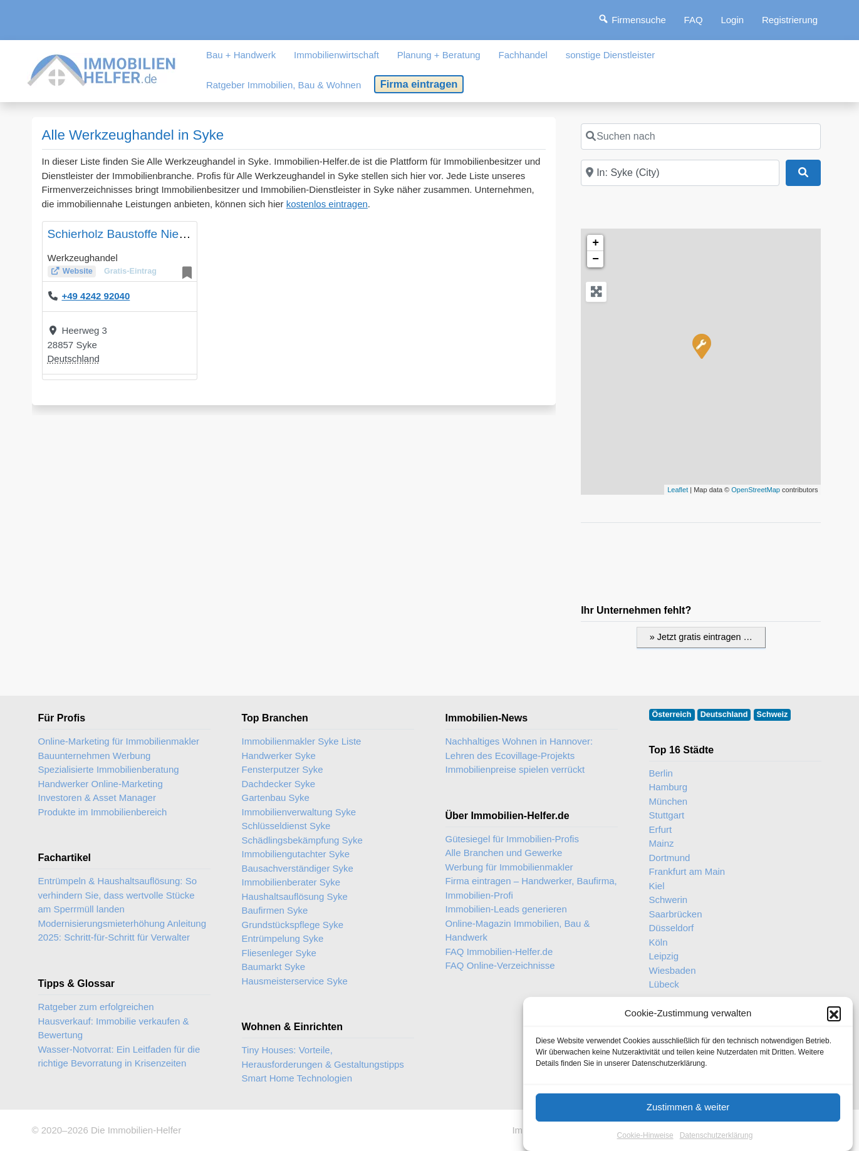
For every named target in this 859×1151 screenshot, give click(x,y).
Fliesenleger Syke (279, 952)
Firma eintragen (419, 84)
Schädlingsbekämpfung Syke (302, 840)
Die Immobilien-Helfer (136, 1130)
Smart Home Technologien (297, 1078)
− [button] (595, 259)
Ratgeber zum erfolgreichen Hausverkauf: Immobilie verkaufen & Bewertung (113, 1020)
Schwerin (668, 899)
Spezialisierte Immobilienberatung (108, 769)
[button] (834, 1047)
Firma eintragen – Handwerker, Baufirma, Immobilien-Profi (531, 888)
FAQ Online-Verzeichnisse (500, 965)
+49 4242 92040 (95, 296)
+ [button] (595, 242)
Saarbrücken (675, 914)
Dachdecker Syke (279, 783)
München (668, 801)
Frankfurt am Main (687, 871)
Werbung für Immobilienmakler (509, 867)
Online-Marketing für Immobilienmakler (119, 741)
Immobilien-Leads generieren (506, 909)
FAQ (693, 19)
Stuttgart (667, 815)
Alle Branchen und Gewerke (504, 852)
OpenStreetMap (755, 489)
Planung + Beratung (439, 54)
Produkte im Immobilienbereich (102, 812)
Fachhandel (522, 54)
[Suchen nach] (701, 136)
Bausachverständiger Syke (297, 868)
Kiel (657, 885)
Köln (658, 942)
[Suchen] (803, 173)
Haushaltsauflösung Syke (295, 896)
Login (732, 19)
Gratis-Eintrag (130, 271)
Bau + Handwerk (241, 54)
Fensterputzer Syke (282, 769)
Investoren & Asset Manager (97, 797)
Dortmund (669, 857)
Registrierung (790, 19)
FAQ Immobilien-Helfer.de (499, 951)
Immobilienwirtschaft (336, 54)
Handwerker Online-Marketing (100, 783)
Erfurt (660, 829)
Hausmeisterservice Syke (295, 981)
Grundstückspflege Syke (293, 924)
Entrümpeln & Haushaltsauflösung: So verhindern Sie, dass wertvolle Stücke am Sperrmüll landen (117, 894)
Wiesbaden (672, 970)
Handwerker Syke (279, 755)
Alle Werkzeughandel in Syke (133, 135)
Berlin (661, 773)
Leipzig (664, 956)
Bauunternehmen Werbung (94, 755)
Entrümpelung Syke (283, 938)
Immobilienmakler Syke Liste (302, 741)
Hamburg (668, 787)
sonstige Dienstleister (610, 54)
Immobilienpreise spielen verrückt (515, 769)
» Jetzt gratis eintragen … (701, 637)
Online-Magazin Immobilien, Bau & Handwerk (517, 930)
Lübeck (664, 984)
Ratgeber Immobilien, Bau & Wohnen (283, 85)
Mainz (661, 843)
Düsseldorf (671, 927)
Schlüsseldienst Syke (286, 825)
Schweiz (772, 714)
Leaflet (677, 489)
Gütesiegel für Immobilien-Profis (512, 839)
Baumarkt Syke (274, 966)
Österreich (672, 714)
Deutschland (74, 358)
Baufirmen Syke (275, 910)
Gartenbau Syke (276, 797)
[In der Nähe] (680, 173)
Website (78, 271)
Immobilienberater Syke (291, 882)
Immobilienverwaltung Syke (299, 812)
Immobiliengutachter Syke (296, 854)
